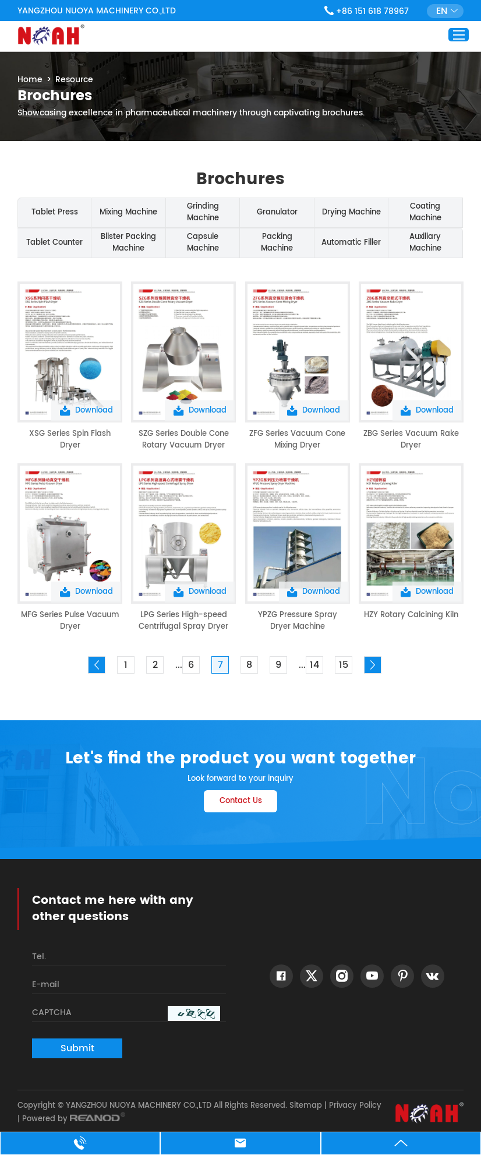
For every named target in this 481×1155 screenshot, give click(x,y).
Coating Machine (425, 212)
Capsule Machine (203, 243)
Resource (74, 79)
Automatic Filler (351, 243)
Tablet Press (54, 212)
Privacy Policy (355, 1106)
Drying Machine (351, 212)
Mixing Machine (128, 212)
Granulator (277, 212)
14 (314, 664)
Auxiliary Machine (425, 243)
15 (343, 664)
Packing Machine (277, 243)
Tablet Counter (54, 243)
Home (30, 79)
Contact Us (241, 801)
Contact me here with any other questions (112, 909)
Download (86, 410)
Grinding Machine (203, 212)
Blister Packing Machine (128, 243)
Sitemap (305, 1106)
